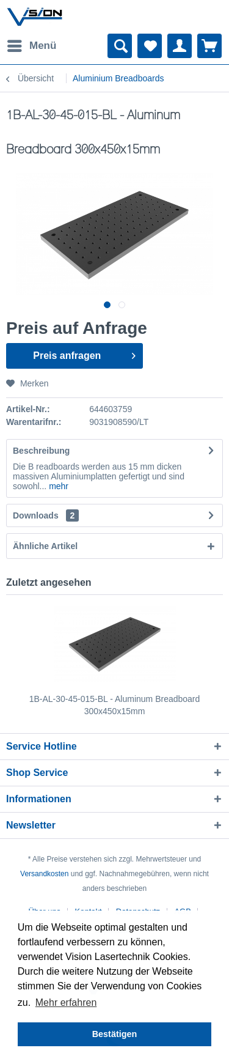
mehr (57, 486)
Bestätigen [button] (114, 1034)
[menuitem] (31, 46)
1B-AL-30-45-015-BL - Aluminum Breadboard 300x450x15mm (114, 705)
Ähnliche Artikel (45, 546)
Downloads (36, 515)
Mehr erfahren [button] (66, 1002)
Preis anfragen (84, 353)
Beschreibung (41, 451)
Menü (31, 43)
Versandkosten (44, 874)
